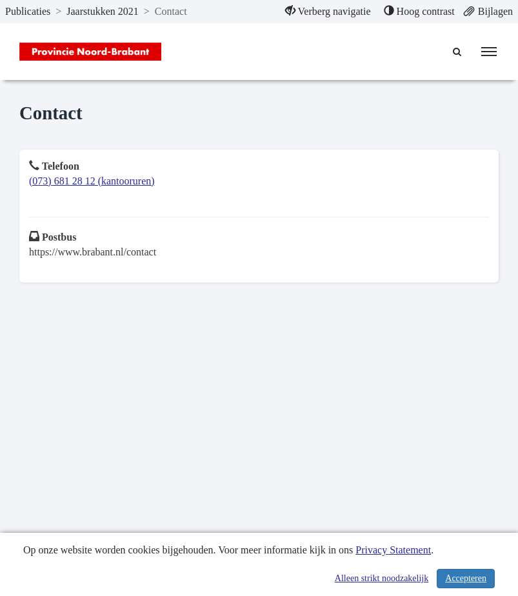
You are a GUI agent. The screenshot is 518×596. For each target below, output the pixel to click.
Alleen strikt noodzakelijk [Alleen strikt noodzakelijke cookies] (381, 578)
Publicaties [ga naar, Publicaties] (27, 11)
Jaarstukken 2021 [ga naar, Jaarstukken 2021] (102, 11)
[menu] (489, 52)
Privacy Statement (393, 549)
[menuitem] (328, 11)
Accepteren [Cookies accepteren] (465, 578)
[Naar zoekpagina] (457, 51)
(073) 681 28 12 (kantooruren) (92, 180)
